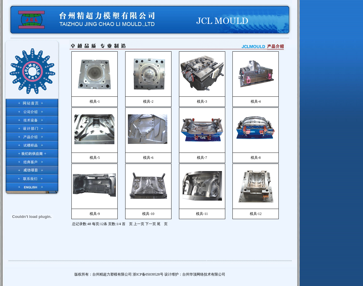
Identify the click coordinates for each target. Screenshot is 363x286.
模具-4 (256, 101)
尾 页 (162, 224)
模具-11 (202, 214)
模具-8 (256, 158)
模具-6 (148, 158)
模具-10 (148, 214)
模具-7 (202, 158)
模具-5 (95, 158)
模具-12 (256, 214)
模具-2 (148, 101)
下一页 (150, 224)
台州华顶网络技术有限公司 (203, 274)
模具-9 (95, 214)
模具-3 (202, 101)
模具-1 (95, 101)
